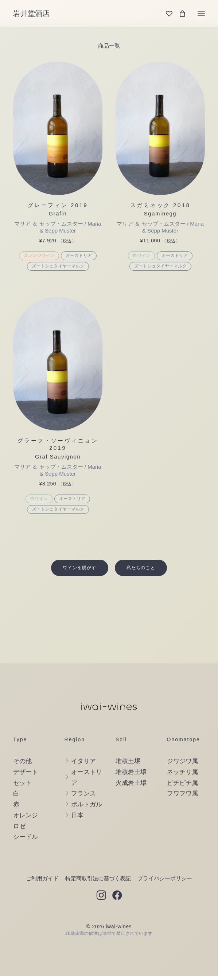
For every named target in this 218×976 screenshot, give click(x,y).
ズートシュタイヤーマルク (58, 266)
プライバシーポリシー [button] (164, 878)
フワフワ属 (182, 793)
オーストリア (79, 255)
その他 (22, 761)
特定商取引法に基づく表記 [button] (98, 878)
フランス (83, 793)
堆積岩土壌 (131, 772)
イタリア (83, 761)
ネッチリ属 (182, 772)
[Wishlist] (165, 13)
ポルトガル (86, 804)
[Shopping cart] (179, 13)
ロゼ (19, 826)
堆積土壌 (128, 761)
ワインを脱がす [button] (79, 567)
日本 (77, 815)
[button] (201, 13)
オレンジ (25, 815)
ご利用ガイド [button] (42, 878)
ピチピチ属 (182, 782)
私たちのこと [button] (140, 567)
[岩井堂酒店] (31, 13)
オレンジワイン (39, 255)
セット (22, 782)
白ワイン (141, 255)
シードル (25, 836)
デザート (25, 772)
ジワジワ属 (182, 761)
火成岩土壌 (131, 782)
